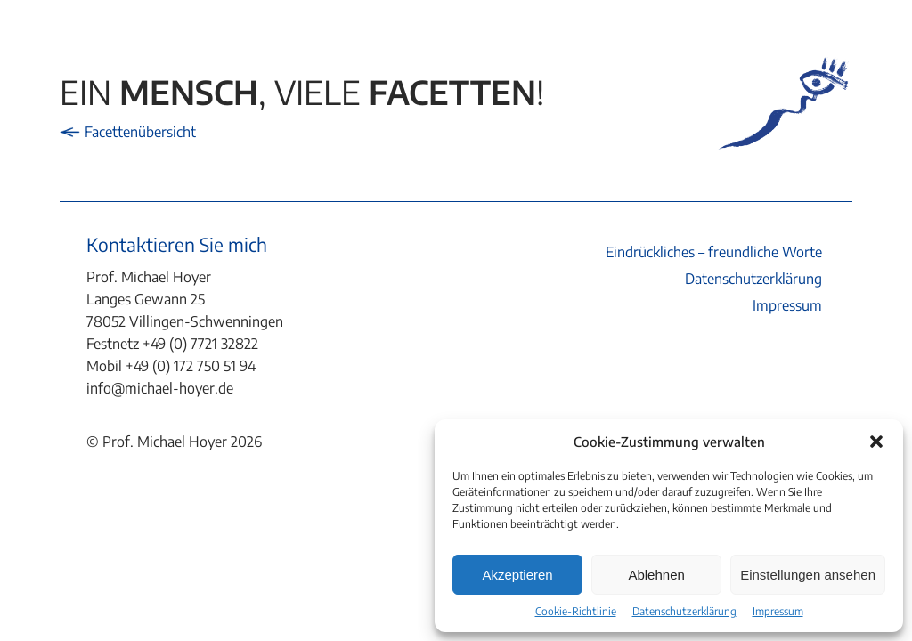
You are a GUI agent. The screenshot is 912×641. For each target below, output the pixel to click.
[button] (876, 441)
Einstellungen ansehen (807, 574)
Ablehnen (656, 574)
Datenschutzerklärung (684, 611)
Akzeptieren (517, 574)
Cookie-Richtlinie (575, 611)
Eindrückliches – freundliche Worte (714, 252)
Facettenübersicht (128, 132)
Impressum (778, 611)
